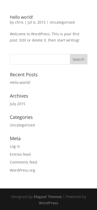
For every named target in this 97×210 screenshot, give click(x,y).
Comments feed (23, 162)
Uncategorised (62, 22)
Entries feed (20, 154)
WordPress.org (22, 170)
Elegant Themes (48, 196)
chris (19, 22)
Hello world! (21, 17)
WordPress (48, 202)
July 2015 (17, 103)
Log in (15, 146)
